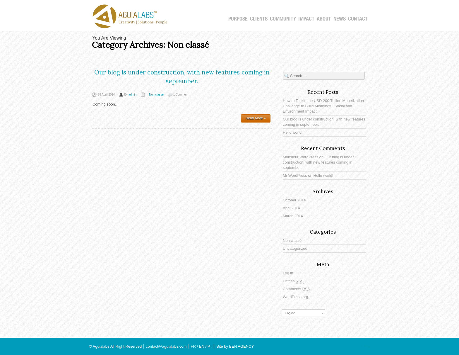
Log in (288, 273)
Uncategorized (295, 248)
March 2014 (293, 216)
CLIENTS (259, 18)
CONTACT (358, 18)
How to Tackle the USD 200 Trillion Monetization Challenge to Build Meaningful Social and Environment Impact (323, 105)
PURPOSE (238, 18)
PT (210, 346)
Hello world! (293, 132)
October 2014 (294, 200)
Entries (293, 281)
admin (132, 94)
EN (201, 346)
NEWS (339, 18)
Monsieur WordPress (300, 157)
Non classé (156, 94)
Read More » (256, 118)
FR (193, 346)
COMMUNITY (283, 18)
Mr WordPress (295, 175)
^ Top (365, 346)
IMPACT (306, 18)
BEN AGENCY (241, 346)
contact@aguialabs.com (166, 346)
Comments (296, 289)
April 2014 (291, 208)
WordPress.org (295, 297)
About (324, 18)
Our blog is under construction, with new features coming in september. (318, 162)
